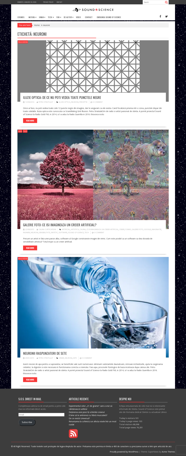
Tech (50, 17)
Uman (41, 17)
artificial (66, 229)
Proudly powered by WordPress (124, 451)
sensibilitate (44, 232)
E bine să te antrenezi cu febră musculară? (88, 415)
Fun (58, 17)
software (63, 232)
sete (75, 358)
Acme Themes (168, 451)
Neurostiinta (23, 42)
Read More (30, 120)
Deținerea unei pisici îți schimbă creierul (87, 412)
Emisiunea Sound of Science (109, 17)
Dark (20, 131)
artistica (75, 229)
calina (83, 229)
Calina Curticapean (46, 229)
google (147, 229)
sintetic (54, 232)
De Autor (68, 17)
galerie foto (137, 229)
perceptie (83, 102)
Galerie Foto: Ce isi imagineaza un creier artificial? (60, 224)
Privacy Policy (48, 2)
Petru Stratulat (45, 102)
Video (78, 17)
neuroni (75, 102)
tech (87, 232)
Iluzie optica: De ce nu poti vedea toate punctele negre (62, 97)
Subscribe (27, 422)
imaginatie (156, 229)
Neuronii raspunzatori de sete (45, 353)
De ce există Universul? (79, 418)
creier (122, 229)
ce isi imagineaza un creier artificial (102, 229)
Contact (59, 2)
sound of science (76, 232)
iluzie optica (64, 102)
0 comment (98, 102)
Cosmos (20, 17)
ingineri (26, 232)
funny (128, 229)
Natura (32, 17)
